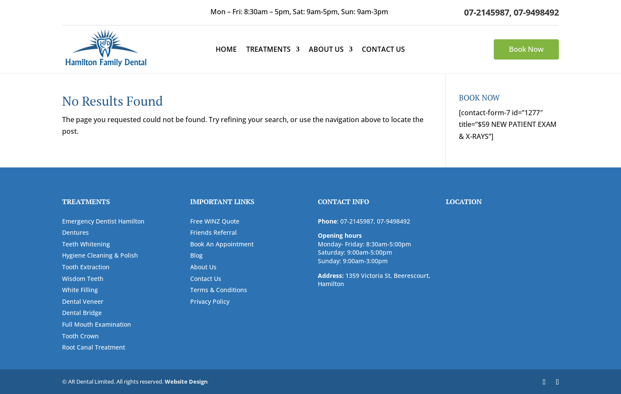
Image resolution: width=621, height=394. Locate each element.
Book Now (526, 49)
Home (226, 50)
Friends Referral (213, 232)
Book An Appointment (222, 244)
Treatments (268, 50)
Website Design (186, 381)
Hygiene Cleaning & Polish (100, 255)
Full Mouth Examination (96, 324)
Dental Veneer (83, 301)
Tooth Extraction (86, 267)
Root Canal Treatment (93, 347)
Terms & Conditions (218, 290)
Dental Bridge (82, 313)
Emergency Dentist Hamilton (103, 221)
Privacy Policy (209, 301)
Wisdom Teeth (83, 278)
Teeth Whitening (86, 244)
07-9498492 (536, 12)
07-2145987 (486, 12)
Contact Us (383, 50)
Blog (196, 255)
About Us (326, 50)
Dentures (75, 232)
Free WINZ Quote (214, 221)
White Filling (80, 290)
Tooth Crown (80, 336)
